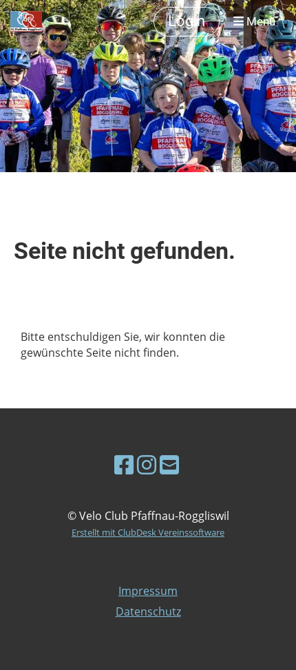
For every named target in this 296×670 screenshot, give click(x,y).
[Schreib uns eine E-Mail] (169, 464)
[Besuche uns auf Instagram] (146, 464)
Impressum (148, 590)
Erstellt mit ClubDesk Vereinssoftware (148, 532)
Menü (254, 21)
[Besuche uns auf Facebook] (124, 464)
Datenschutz (148, 611)
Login (186, 21)
